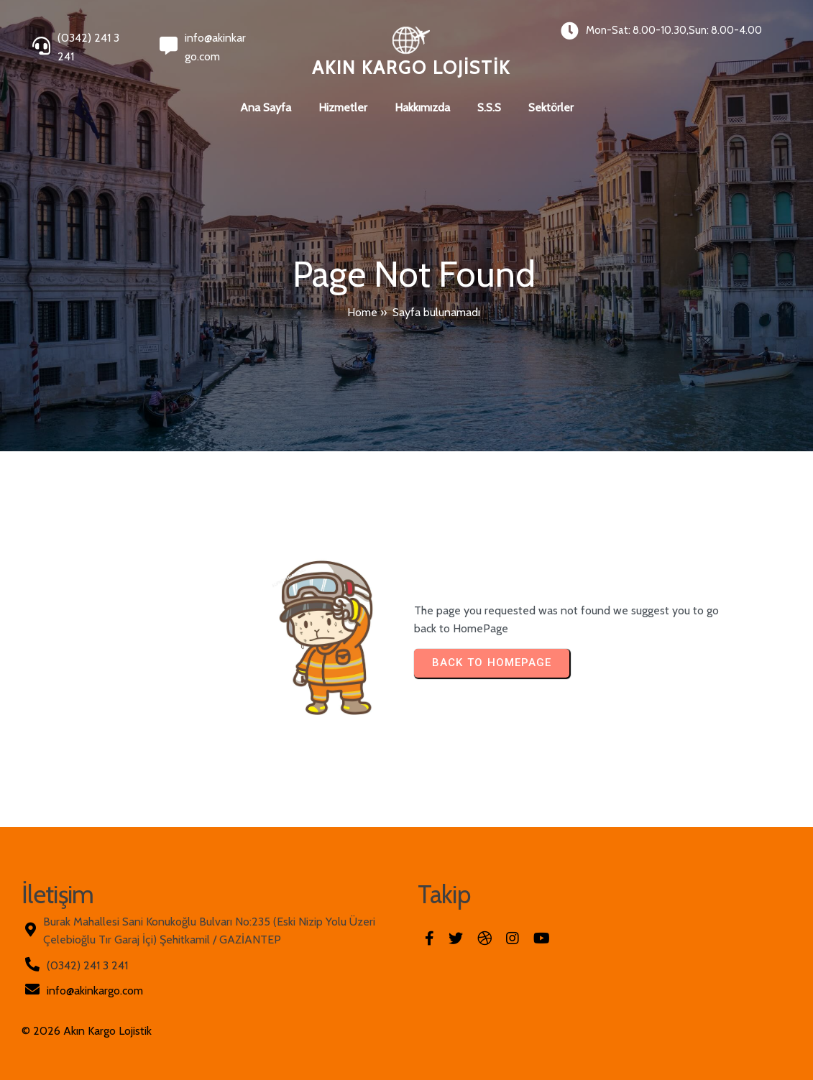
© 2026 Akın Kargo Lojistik (87, 1031)
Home (362, 312)
